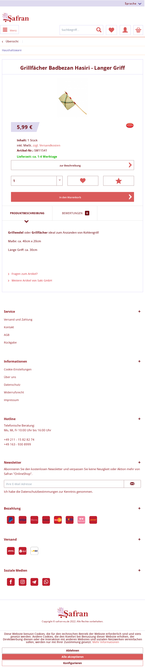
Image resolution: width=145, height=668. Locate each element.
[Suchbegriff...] (81, 30)
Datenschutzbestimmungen (39, 491)
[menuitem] (72, 3)
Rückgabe (10, 342)
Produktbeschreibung (27, 213)
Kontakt (9, 327)
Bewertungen (75, 213)
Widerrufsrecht (14, 392)
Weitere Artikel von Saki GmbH (30, 280)
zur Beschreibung (70, 165)
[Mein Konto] (125, 30)
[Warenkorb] (138, 30)
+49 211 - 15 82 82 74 (19, 439)
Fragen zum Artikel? (23, 274)
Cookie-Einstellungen (18, 369)
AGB (6, 335)
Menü (10, 29)
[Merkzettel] (111, 30)
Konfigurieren (72, 663)
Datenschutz (12, 385)
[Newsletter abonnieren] (132, 484)
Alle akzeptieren (73, 657)
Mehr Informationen (105, 642)
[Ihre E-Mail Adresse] (64, 484)
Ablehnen (72, 650)
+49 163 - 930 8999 (17, 444)
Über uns (10, 377)
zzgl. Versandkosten (46, 145)
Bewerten (118, 181)
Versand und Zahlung (18, 319)
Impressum (11, 400)
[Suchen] (101, 29)
